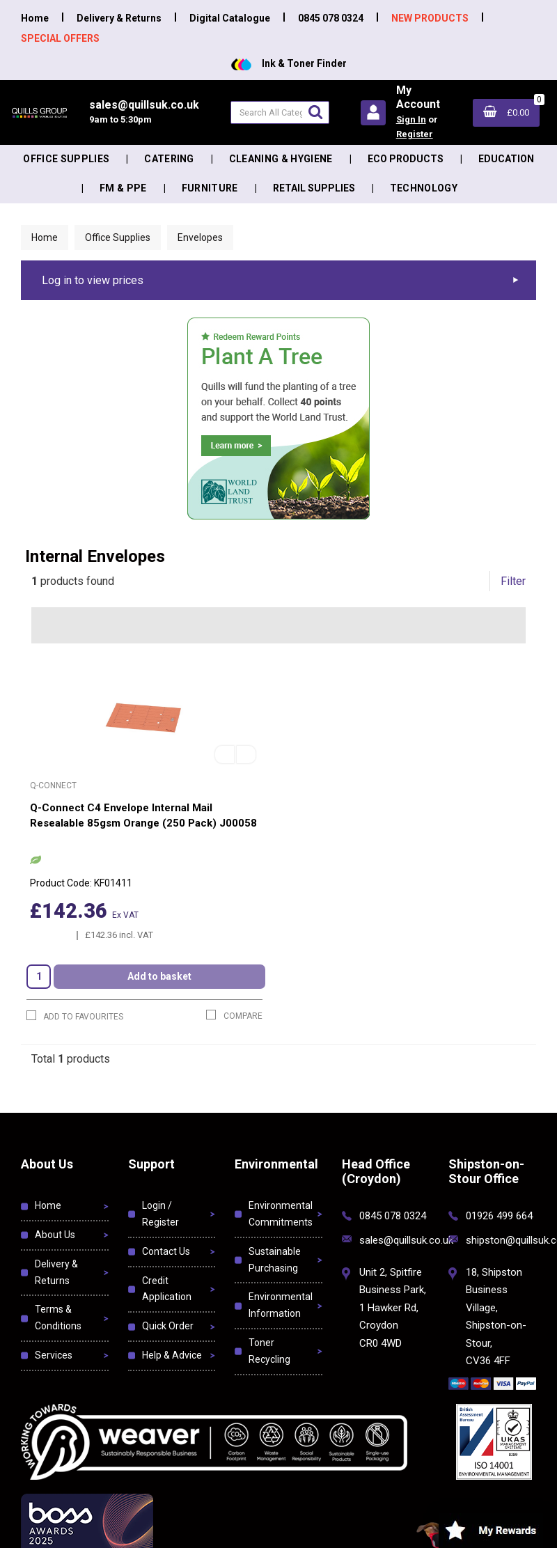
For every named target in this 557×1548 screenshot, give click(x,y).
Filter (513, 581)
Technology (423, 188)
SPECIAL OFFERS (60, 37)
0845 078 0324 (330, 18)
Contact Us (166, 1251)
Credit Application (166, 1289)
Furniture (210, 188)
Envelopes (200, 237)
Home (35, 18)
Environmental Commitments (281, 1214)
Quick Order (168, 1325)
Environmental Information (281, 1305)
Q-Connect (53, 785)
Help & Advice (172, 1355)
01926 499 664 (499, 1216)
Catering (169, 158)
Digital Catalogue (229, 18)
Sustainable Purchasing (275, 1260)
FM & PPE (123, 188)
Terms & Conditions (58, 1317)
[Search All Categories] (279, 112)
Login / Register (160, 1214)
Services (53, 1355)
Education (506, 158)
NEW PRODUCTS (430, 18)
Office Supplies (66, 158)
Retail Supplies (314, 188)
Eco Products (406, 158)
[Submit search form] (315, 111)
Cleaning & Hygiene (281, 158)
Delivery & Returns (119, 18)
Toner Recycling (269, 1351)
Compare (234, 1016)
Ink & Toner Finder (289, 63)
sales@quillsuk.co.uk (406, 1240)
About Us (55, 1234)
